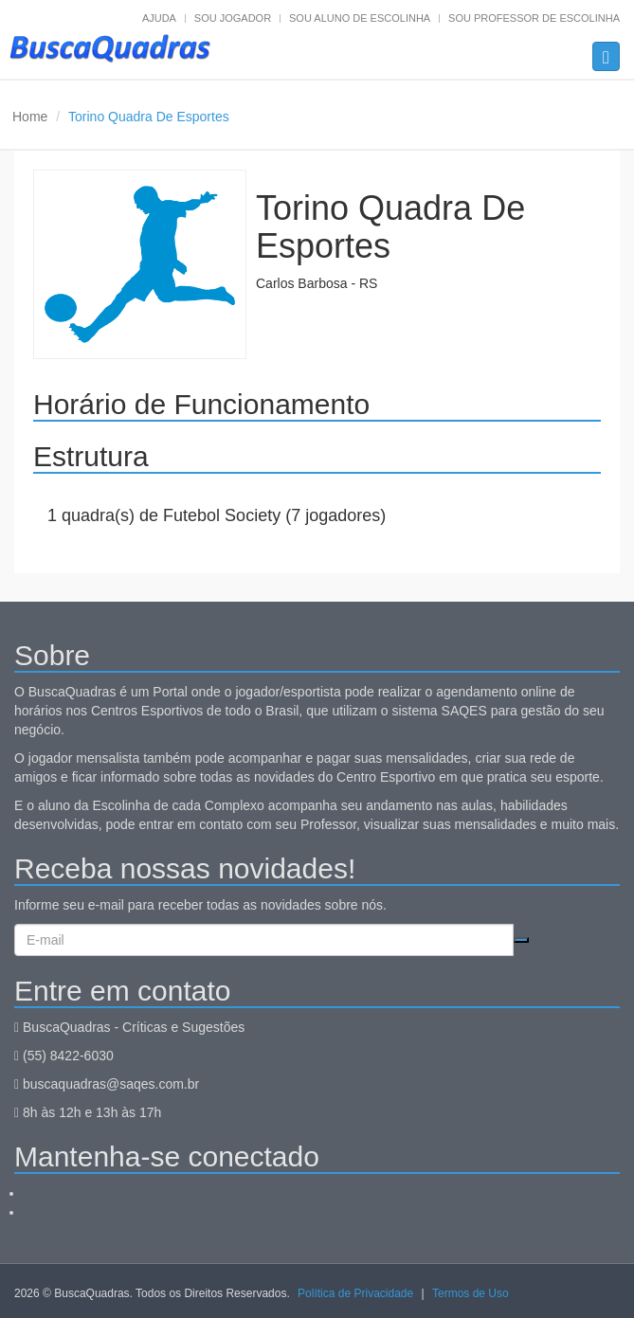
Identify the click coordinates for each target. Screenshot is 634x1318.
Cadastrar (521, 940)
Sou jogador (232, 18)
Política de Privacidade (355, 1293)
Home (29, 116)
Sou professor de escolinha (534, 18)
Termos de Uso (470, 1293)
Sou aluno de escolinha (359, 18)
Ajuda (159, 18)
